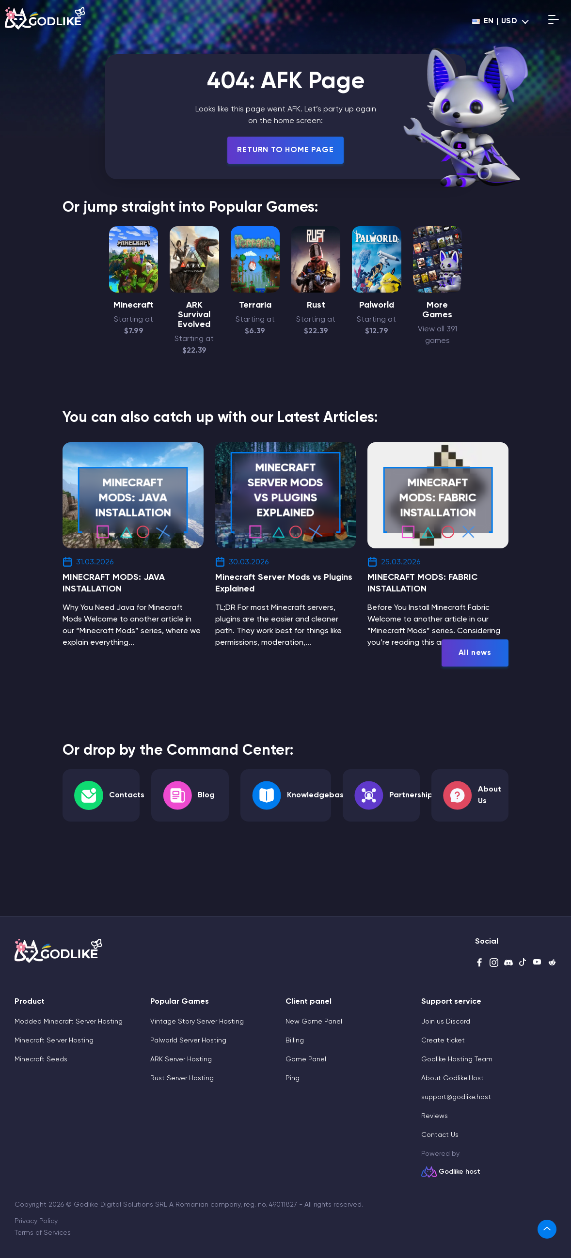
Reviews (434, 1116)
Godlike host (459, 1171)
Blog (206, 795)
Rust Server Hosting (182, 1078)
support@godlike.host (456, 1097)
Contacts (126, 795)
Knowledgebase (318, 795)
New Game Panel (314, 1021)
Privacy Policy (36, 1221)
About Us (489, 795)
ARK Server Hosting (181, 1059)
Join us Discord (445, 1021)
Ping (293, 1078)
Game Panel (306, 1059)
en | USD (495, 21)
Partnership (411, 795)
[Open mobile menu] (553, 21)
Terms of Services (43, 1232)
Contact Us (440, 1135)
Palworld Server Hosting (188, 1040)
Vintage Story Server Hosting (197, 1021)
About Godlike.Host (452, 1078)
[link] (547, 1229)
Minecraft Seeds (41, 1059)
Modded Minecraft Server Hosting (69, 1021)
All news (475, 653)
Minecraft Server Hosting (54, 1040)
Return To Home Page (285, 150)
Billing (295, 1040)
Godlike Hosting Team (456, 1059)
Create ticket (443, 1040)
